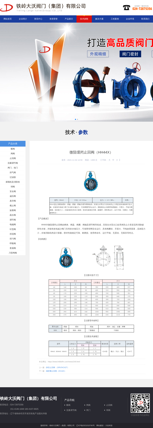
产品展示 (69, 19)
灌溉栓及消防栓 (13, 182)
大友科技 (108, 425)
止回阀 (13, 158)
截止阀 (13, 205)
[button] (75, 119)
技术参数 (84, 19)
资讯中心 (38, 19)
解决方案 (99, 19)
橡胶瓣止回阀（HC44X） (56, 371)
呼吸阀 (13, 243)
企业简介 (23, 19)
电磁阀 (13, 224)
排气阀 (13, 172)
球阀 (13, 187)
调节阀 (13, 220)
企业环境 (130, 19)
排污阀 (13, 239)
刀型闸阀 (13, 253)
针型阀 (13, 229)
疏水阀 (13, 215)
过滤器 (13, 177)
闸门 (88, 410)
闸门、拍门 (13, 168)
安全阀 (13, 191)
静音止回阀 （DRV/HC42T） (57, 367)
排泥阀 (13, 234)
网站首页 (8, 19)
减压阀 (13, 196)
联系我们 (145, 19)
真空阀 (13, 201)
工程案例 (115, 19)
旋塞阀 (13, 210)
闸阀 (13, 153)
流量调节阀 (13, 163)
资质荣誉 (53, 19)
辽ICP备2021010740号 (85, 425)
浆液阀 (13, 248)
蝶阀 (13, 149)
